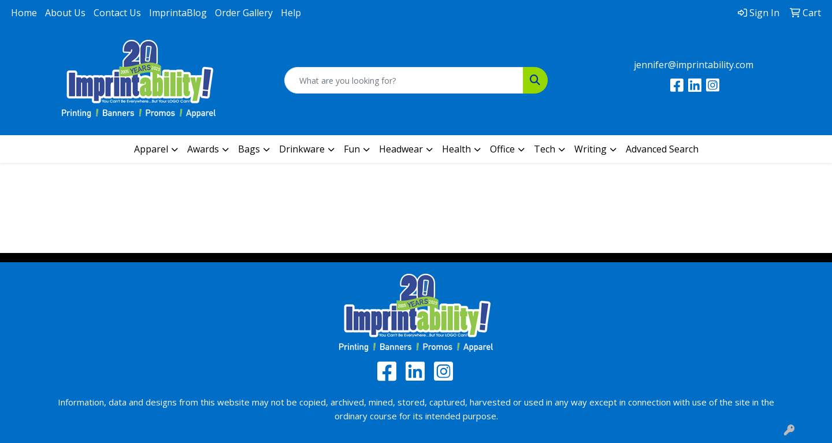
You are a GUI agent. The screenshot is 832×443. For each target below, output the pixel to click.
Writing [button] (590, 149)
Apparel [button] (151, 149)
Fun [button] (352, 149)
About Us (65, 12)
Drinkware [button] (302, 149)
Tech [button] (544, 149)
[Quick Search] (403, 80)
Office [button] (502, 149)
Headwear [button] (401, 149)
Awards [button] (203, 149)
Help (291, 12)
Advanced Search (662, 149)
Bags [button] (249, 149)
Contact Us (117, 12)
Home (24, 12)
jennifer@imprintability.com (693, 64)
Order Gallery (244, 12)
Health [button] (456, 149)
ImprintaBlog (178, 12)
